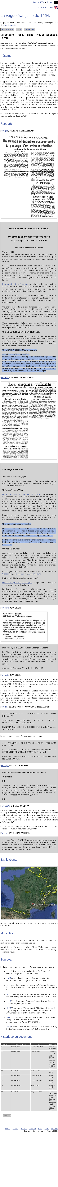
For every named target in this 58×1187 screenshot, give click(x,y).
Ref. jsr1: (5, 608)
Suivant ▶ (29, 30)
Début (15, 1129)
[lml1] (8, 978)
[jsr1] (8, 985)
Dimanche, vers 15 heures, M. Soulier (21, 495)
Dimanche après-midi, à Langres (17, 583)
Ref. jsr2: (5, 675)
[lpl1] (8, 971)
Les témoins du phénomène (15, 284)
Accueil (50, 2)
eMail (7, 1129)
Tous (19, 30)
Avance (32, 1129)
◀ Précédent (7, 30)
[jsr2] (8, 995)
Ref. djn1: (5, 766)
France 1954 (38, 2)
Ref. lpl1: (4, 131)
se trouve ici (10, 25)
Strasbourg (7, 574)
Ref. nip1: (5, 833)
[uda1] (8, 1018)
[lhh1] (8, 1001)
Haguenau (19, 574)
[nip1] (8, 1027)
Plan (40, 1129)
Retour (24, 1129)
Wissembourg (34, 574)
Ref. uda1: (5, 806)
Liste (47, 1129)
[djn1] (8, 1008)
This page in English (47, 8)
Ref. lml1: (5, 378)
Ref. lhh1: (5, 707)
